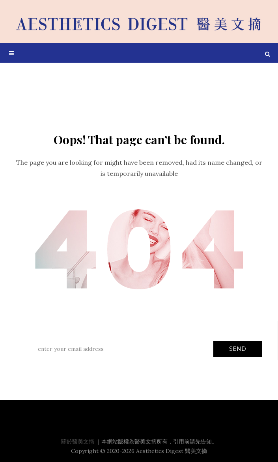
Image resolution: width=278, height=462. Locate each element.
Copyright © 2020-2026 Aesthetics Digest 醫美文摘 (139, 451)
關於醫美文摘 (77, 441)
